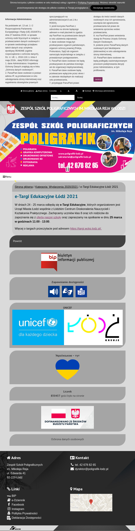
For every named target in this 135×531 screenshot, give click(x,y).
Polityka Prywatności (22, 513)
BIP (11, 495)
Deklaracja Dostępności (24, 518)
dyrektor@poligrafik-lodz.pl (89, 469)
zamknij (98, 79)
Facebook (15, 504)
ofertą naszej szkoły (49, 217)
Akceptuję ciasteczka (103, 7)
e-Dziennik (16, 500)
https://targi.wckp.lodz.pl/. (86, 228)
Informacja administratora (103, 91)
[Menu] (67, 177)
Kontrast (86, 91)
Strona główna (27, 91)
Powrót (17, 241)
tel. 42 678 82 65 (83, 464)
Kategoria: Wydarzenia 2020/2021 (56, 186)
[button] (4, 145)
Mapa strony (42, 91)
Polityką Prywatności (88, 2)
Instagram (15, 508)
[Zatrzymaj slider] (67, 169)
